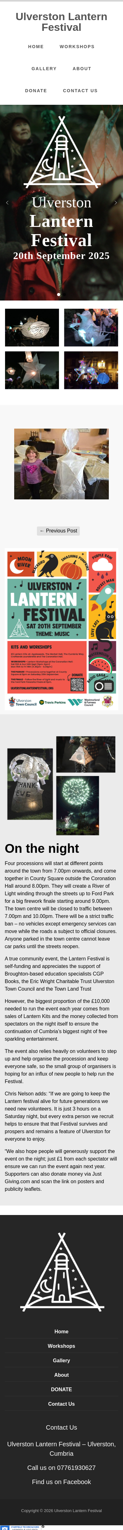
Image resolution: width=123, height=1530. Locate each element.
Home (36, 46)
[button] (7, 202)
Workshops (77, 46)
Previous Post (58, 530)
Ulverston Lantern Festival (62, 21)
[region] (61, 203)
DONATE (36, 90)
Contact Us (80, 90)
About (82, 68)
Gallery (44, 68)
